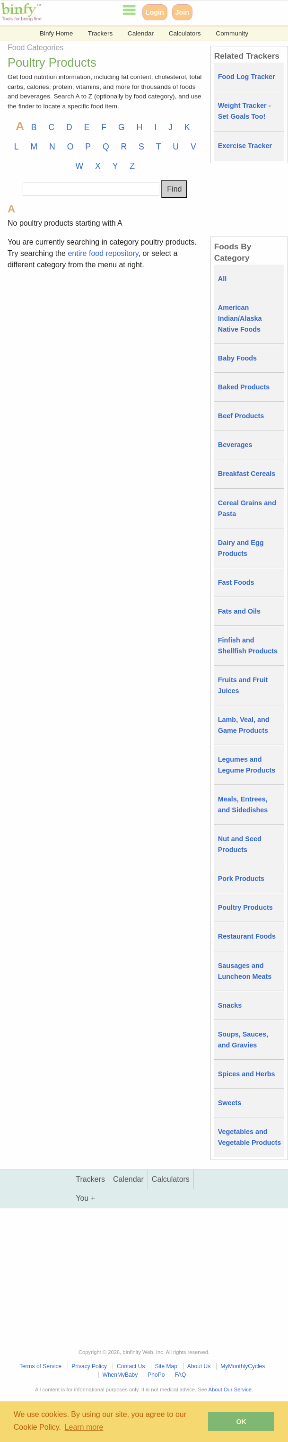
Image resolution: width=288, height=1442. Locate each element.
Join (182, 12)
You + (85, 1198)
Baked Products (244, 387)
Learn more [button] (84, 1427)
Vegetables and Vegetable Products (249, 1137)
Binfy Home (56, 33)
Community (232, 33)
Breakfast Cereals (247, 473)
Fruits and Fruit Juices (243, 685)
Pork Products (241, 878)
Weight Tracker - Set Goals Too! (244, 111)
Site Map (166, 1366)
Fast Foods (236, 582)
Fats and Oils (239, 611)
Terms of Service (40, 1366)
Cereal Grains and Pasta (247, 508)
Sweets (230, 1103)
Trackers (100, 33)
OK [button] (241, 1421)
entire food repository (103, 253)
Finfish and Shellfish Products (248, 645)
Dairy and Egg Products (241, 548)
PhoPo (156, 1375)
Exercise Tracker (245, 145)
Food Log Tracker (246, 76)
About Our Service (230, 1389)
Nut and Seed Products (240, 844)
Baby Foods (237, 358)
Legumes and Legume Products (247, 765)
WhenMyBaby (120, 1375)
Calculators (185, 33)
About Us (198, 1366)
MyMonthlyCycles (242, 1366)
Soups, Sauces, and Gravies (243, 1039)
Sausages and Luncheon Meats (245, 971)
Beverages (235, 444)
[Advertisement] (105, 344)
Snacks (230, 1005)
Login (155, 12)
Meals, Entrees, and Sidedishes (243, 804)
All (222, 278)
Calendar (141, 33)
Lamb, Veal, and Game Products (244, 725)
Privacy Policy (89, 1366)
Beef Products (241, 416)
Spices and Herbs (246, 1074)
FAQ (180, 1375)
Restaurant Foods (247, 936)
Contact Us (131, 1366)
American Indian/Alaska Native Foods (240, 318)
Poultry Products (245, 907)
